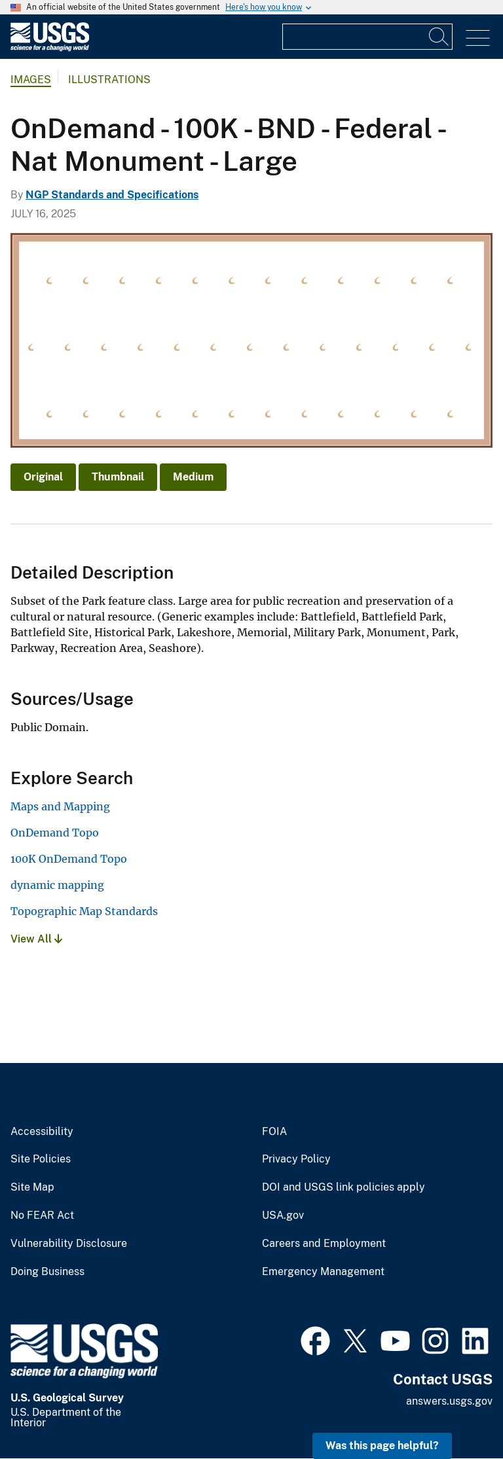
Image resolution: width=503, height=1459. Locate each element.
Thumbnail (118, 477)
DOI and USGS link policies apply (343, 1187)
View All (36, 939)
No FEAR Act (42, 1215)
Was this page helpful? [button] (382, 1445)
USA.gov (283, 1215)
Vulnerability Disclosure (68, 1244)
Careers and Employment (324, 1244)
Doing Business (47, 1272)
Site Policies (40, 1159)
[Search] (439, 37)
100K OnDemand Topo (68, 858)
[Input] (367, 37)
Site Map (32, 1187)
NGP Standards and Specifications (112, 195)
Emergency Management (323, 1272)
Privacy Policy (296, 1159)
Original (43, 477)
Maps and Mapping (60, 806)
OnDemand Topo (54, 832)
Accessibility (41, 1132)
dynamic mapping (57, 885)
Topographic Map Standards (84, 911)
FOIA (274, 1132)
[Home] (49, 48)
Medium (193, 477)
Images (30, 79)
